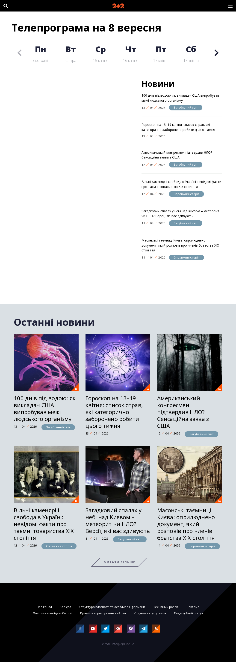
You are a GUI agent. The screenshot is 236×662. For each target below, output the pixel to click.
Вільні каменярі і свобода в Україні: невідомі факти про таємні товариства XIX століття (181, 184)
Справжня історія (186, 194)
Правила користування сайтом (103, 613)
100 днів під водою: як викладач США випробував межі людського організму (180, 98)
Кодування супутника (150, 613)
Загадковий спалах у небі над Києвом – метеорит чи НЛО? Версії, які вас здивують (180, 213)
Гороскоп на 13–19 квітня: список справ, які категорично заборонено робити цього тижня (178, 127)
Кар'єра (65, 607)
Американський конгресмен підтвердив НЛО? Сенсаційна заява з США (177, 155)
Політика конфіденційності (52, 613)
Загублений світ (186, 107)
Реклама (193, 607)
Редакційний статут (188, 613)
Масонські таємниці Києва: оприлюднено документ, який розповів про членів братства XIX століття (180, 245)
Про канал (44, 607)
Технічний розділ (166, 607)
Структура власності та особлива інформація (112, 607)
